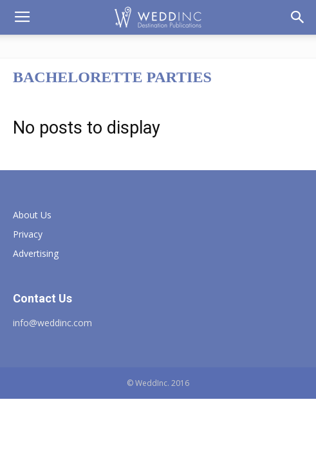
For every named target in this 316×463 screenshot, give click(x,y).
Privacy (27, 234)
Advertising (36, 253)
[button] (298, 17)
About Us (32, 215)
